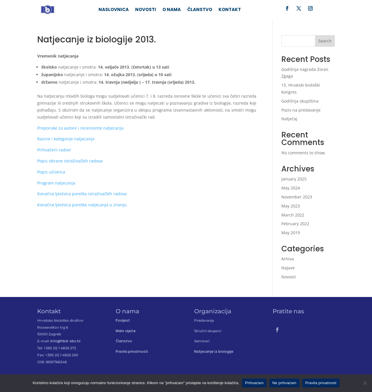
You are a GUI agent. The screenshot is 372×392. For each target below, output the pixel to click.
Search (325, 41)
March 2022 (292, 215)
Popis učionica (51, 172)
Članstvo (199, 10)
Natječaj (289, 118)
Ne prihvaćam (284, 383)
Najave (288, 268)
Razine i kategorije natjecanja (66, 139)
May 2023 (290, 206)
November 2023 (296, 197)
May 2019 (290, 232)
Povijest (123, 320)
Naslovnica (114, 10)
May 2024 (290, 188)
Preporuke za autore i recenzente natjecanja (81, 128)
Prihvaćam (254, 383)
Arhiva (287, 259)
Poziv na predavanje (301, 110)
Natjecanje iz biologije (213, 351)
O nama (171, 10)
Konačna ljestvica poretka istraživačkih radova (82, 193)
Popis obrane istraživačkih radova (70, 161)
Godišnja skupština (300, 101)
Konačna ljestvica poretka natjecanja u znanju (82, 204)
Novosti (145, 10)
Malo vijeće (126, 330)
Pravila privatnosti (132, 351)
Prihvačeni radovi (54, 150)
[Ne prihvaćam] (365, 383)
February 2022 (295, 223)
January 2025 (294, 179)
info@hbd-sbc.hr (65, 341)
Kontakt (230, 10)
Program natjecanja (56, 183)
